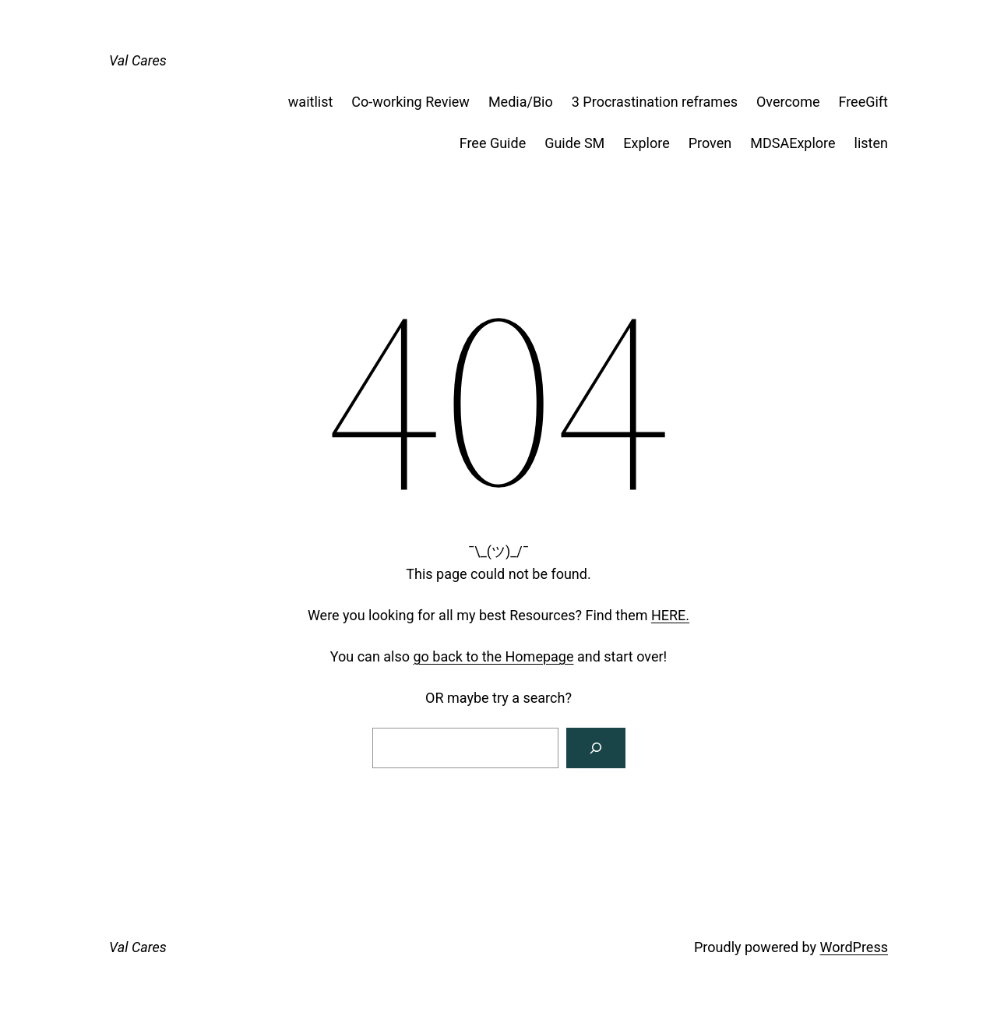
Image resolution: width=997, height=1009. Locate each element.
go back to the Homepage (494, 656)
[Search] (595, 748)
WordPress (854, 947)
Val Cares (138, 60)
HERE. (670, 615)
